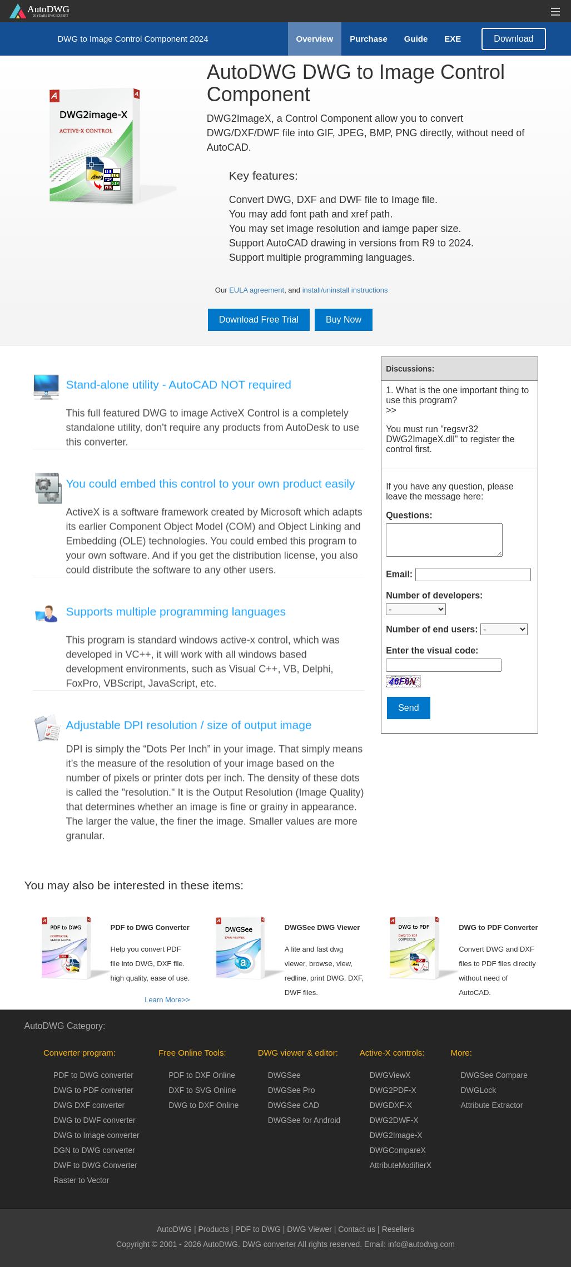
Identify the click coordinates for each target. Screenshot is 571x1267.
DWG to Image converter (96, 1135)
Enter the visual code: (432, 650)
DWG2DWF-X (394, 1120)
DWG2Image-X (396, 1135)
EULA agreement (256, 290)
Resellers (398, 1229)
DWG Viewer (309, 1229)
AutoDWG (174, 1229)
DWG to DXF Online (203, 1105)
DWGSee (284, 1075)
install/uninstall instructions (345, 290)
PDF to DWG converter (93, 1075)
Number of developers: (434, 595)
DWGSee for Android (304, 1120)
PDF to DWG (258, 1229)
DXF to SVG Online (202, 1090)
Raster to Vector (81, 1180)
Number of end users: (432, 629)
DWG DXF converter (89, 1105)
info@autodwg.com (421, 1244)
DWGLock (478, 1090)
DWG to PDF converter (93, 1090)
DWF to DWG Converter (95, 1165)
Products (213, 1229)
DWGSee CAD (294, 1105)
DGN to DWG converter (94, 1150)
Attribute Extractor (491, 1105)
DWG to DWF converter (94, 1120)
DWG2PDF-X (393, 1090)
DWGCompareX (398, 1150)
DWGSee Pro (291, 1090)
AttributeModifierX (400, 1165)
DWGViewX (390, 1075)
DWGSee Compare (494, 1075)
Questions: (409, 515)
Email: (399, 574)
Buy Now (343, 319)
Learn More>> (167, 1000)
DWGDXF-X (391, 1105)
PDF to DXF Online (201, 1075)
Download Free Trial (259, 319)
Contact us (356, 1229)
